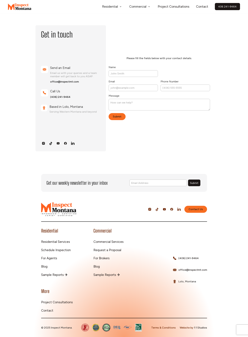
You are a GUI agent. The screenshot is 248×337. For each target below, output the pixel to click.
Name (112, 67)
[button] (112, 6)
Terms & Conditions (163, 327)
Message (114, 95)
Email (112, 81)
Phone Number (170, 81)
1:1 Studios (200, 327)
